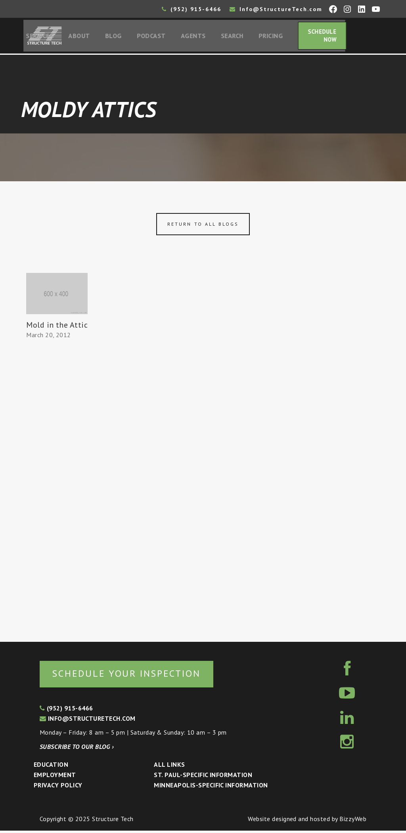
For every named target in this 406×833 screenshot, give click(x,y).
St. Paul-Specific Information (203, 777)
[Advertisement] (57, 489)
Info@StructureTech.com (276, 9)
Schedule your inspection (133, 675)
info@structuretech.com (88, 721)
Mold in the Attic (57, 326)
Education (51, 767)
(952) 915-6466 (191, 9)
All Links (169, 767)
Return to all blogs (203, 226)
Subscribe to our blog (77, 749)
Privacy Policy (58, 787)
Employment (55, 777)
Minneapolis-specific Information (211, 787)
